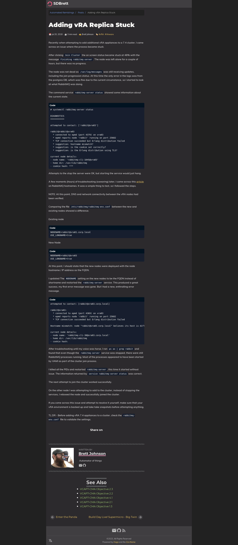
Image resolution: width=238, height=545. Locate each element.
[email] (80, 466)
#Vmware (109, 34)
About (174, 4)
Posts (164, 4)
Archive (186, 4)
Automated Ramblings (62, 13)
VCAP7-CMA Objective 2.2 (96, 493)
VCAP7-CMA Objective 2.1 (96, 502)
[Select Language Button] (50, 541)
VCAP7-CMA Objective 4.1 (96, 498)
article (140, 181)
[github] (84, 466)
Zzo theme (130, 542)
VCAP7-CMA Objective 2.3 (96, 489)
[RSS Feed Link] (123, 532)
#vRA (101, 34)
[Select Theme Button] (156, 3)
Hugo (116, 542)
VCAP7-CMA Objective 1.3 (96, 506)
